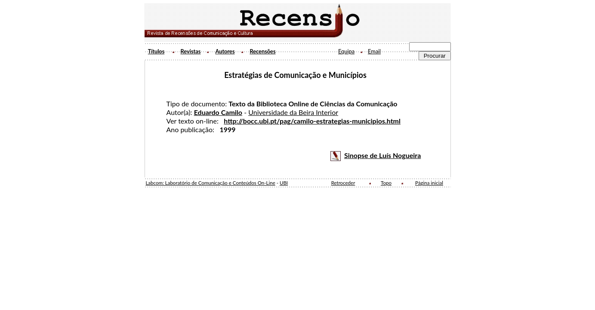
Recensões (262, 51)
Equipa (346, 51)
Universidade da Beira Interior (293, 112)
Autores (224, 51)
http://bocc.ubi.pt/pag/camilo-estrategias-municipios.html (312, 121)
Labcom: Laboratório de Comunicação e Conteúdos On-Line (210, 183)
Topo (386, 183)
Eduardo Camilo (218, 112)
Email (374, 51)
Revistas (191, 51)
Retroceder (343, 183)
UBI (284, 183)
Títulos (156, 51)
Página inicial (429, 183)
